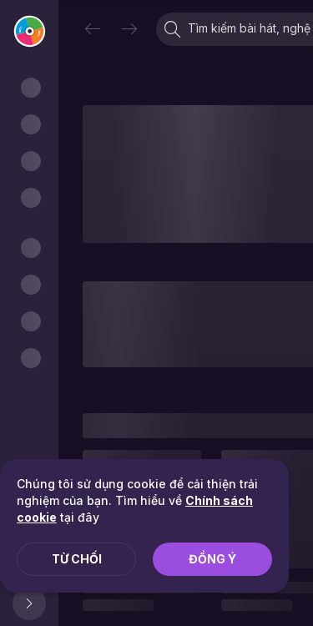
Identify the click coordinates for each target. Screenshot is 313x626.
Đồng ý (212, 559)
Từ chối (77, 559)
